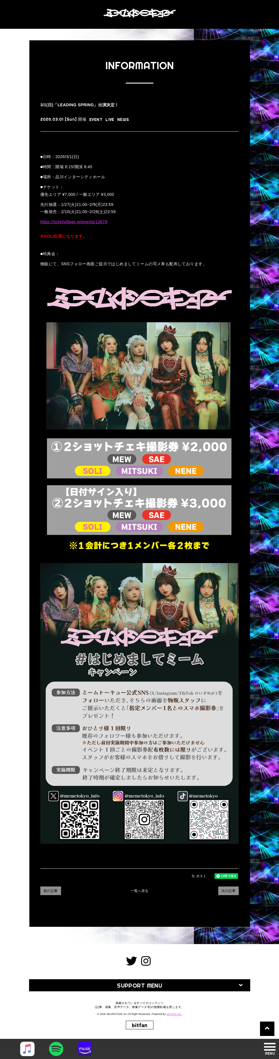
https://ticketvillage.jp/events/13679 (73, 221)
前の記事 (50, 891)
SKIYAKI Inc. (174, 1014)
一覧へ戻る (140, 891)
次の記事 (228, 891)
